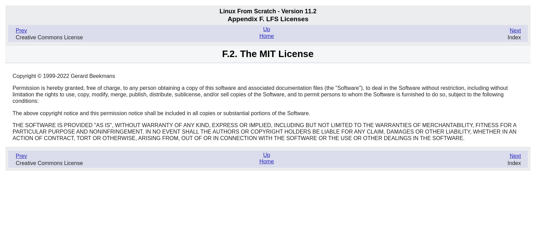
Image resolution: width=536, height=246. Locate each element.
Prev (21, 30)
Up (266, 29)
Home (266, 36)
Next (515, 30)
